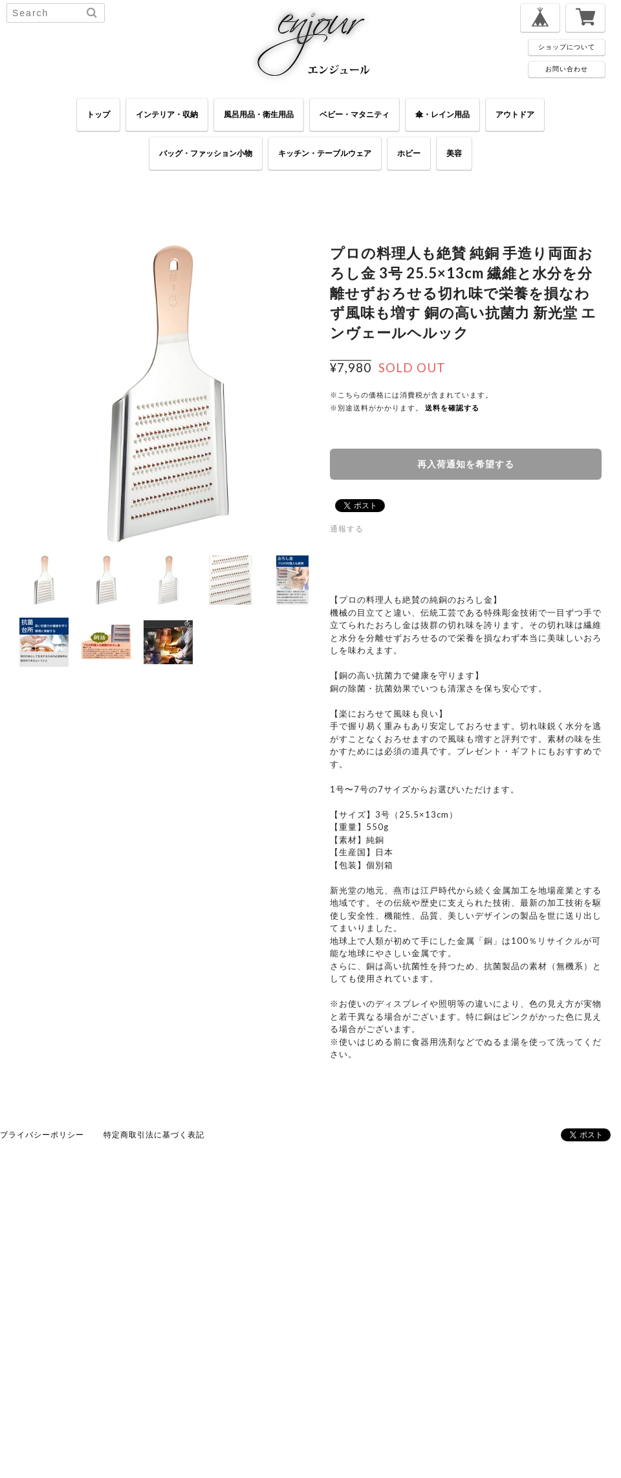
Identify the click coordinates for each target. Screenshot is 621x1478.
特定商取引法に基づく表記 (154, 1134)
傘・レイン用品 (442, 114)
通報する (347, 528)
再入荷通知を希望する (465, 463)
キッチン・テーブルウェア (324, 153)
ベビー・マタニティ (354, 114)
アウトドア (515, 114)
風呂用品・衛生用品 (259, 114)
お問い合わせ (566, 69)
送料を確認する (452, 407)
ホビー (408, 153)
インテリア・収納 (167, 114)
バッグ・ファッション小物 (205, 153)
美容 (454, 153)
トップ (98, 114)
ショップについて (566, 46)
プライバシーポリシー (42, 1134)
